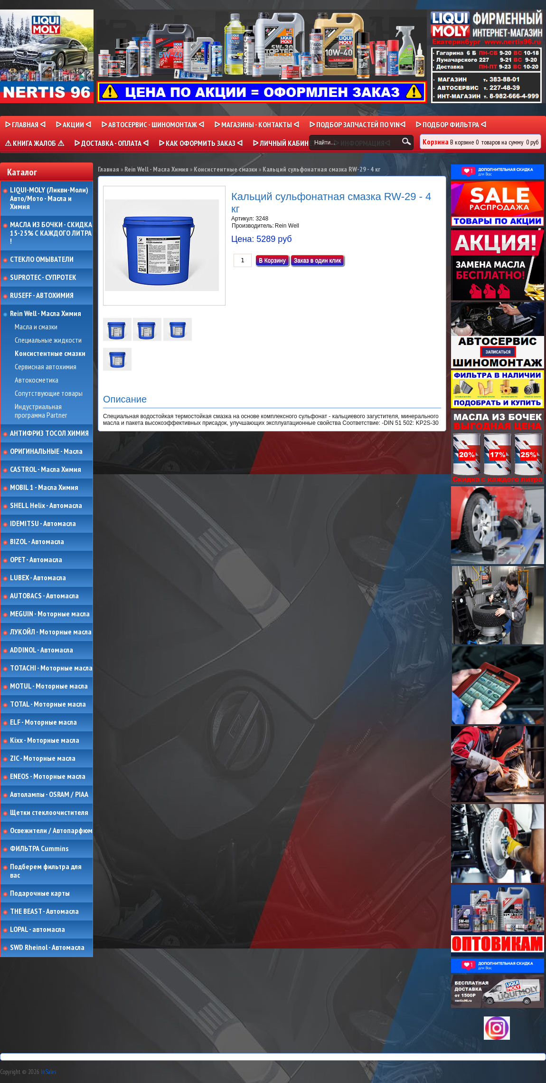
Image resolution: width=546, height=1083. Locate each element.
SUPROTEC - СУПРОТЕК (43, 277)
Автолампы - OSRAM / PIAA (49, 794)
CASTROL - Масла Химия (45, 469)
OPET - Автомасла (36, 560)
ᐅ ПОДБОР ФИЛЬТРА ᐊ (450, 124)
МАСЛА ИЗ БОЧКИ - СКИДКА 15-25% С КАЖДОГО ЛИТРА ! (51, 233)
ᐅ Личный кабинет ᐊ (288, 143)
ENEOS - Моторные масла (47, 776)
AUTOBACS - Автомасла (44, 596)
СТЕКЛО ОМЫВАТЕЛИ (42, 259)
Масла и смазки (36, 327)
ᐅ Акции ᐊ (73, 124)
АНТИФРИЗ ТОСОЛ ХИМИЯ (49, 433)
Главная (108, 169)
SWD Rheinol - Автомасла (47, 947)
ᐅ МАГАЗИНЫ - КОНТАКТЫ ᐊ (256, 124)
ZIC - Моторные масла (42, 758)
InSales (48, 1072)
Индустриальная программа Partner (41, 411)
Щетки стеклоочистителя (49, 812)
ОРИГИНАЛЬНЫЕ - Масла (46, 451)
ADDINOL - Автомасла (41, 650)
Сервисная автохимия (45, 367)
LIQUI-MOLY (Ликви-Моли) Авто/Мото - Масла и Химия (50, 198)
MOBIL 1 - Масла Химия (44, 487)
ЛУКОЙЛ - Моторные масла (51, 632)
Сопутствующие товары (49, 393)
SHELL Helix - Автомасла (46, 505)
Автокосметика (36, 380)
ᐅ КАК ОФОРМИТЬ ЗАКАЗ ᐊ (201, 143)
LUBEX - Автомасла (38, 578)
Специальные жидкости (48, 340)
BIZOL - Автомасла (37, 541)
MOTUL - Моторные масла (49, 686)
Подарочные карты (40, 893)
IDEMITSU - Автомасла (43, 523)
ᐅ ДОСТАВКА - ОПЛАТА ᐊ (111, 143)
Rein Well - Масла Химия (45, 313)
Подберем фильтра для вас (46, 871)
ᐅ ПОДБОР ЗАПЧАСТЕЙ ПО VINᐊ (357, 124)
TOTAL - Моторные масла (48, 704)
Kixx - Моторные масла (44, 740)
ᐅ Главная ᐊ (25, 124)
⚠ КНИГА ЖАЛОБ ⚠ (34, 143)
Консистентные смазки (50, 353)
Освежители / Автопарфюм (51, 830)
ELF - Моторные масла (43, 722)
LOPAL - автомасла (37, 929)
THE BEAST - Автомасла (44, 911)
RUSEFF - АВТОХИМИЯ (42, 295)
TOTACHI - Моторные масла (51, 668)
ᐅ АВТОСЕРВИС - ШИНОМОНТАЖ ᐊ (152, 124)
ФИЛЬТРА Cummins (39, 848)
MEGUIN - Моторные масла (50, 614)
